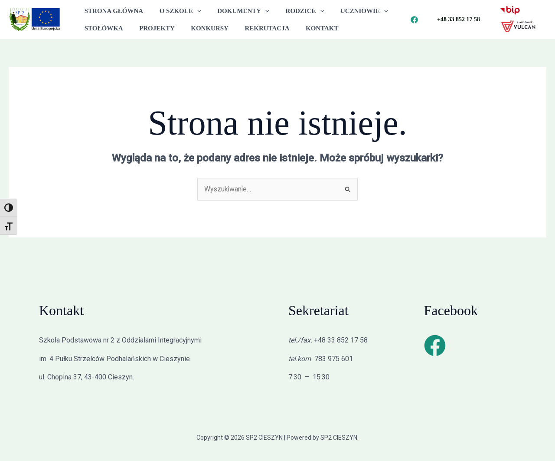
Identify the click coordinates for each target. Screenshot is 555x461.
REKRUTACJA (255, 28)
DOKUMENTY (235, 11)
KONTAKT (307, 28)
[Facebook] (414, 19)
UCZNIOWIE (349, 11)
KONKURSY (202, 28)
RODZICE (293, 11)
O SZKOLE (175, 11)
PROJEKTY (152, 28)
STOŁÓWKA (102, 28)
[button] (192, 11)
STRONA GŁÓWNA (112, 10)
